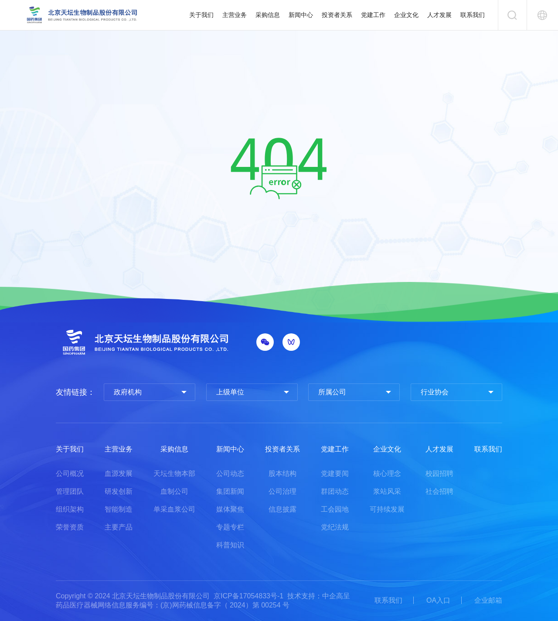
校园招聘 (439, 473)
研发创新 (119, 491)
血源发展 (119, 473)
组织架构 (70, 509)
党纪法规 (335, 527)
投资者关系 (337, 14)
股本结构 (282, 473)
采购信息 (267, 14)
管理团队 (70, 491)
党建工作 (373, 14)
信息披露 (282, 509)
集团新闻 (230, 491)
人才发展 (439, 14)
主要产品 (119, 527)
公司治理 (282, 491)
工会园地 (335, 509)
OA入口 (438, 600)
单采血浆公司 (174, 509)
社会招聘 (439, 491)
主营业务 (234, 14)
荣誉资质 (70, 527)
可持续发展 (387, 509)
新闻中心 (301, 14)
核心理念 (387, 473)
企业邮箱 (488, 600)
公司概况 (70, 473)
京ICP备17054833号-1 (248, 596)
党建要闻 (335, 473)
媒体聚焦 (230, 509)
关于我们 (201, 14)
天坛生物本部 (174, 473)
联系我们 (472, 14)
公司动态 (230, 473)
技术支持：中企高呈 (318, 596)
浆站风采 (387, 491)
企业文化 (406, 14)
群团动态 (335, 491)
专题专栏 (230, 527)
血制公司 (174, 491)
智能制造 (119, 509)
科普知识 (230, 545)
